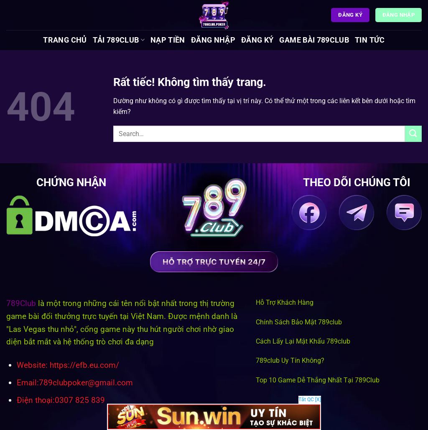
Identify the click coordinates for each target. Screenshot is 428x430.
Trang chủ (65, 40)
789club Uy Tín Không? (290, 360)
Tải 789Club (119, 40)
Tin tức (370, 40)
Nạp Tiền (167, 40)
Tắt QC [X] (309, 399)
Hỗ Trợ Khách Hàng (284, 302)
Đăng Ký (257, 40)
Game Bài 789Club (314, 40)
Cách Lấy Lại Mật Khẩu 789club (303, 341)
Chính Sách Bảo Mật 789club (299, 322)
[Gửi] (413, 134)
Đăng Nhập (213, 40)
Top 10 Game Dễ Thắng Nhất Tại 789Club (318, 380)
